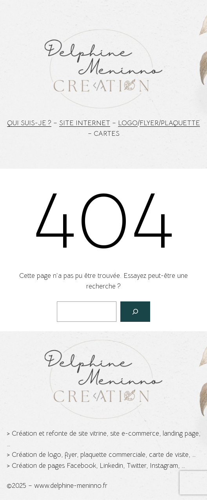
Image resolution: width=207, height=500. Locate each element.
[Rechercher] (135, 311)
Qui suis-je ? (29, 123)
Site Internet (84, 123)
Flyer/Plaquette (170, 123)
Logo (128, 123)
